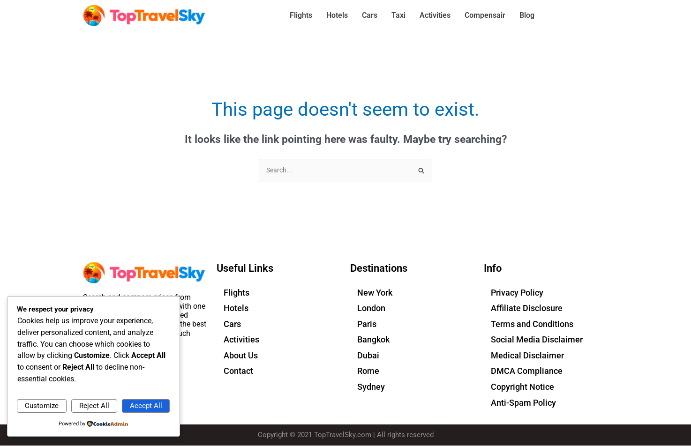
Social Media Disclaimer (537, 340)
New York (374, 293)
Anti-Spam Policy (523, 403)
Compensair (485, 15)
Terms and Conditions (532, 324)
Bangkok (373, 340)
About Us (241, 356)
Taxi (398, 15)
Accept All (146, 405)
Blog (526, 15)
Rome (368, 372)
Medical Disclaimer (527, 356)
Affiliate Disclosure (527, 308)
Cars (369, 15)
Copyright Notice (522, 387)
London (371, 308)
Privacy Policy (517, 293)
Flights (301, 15)
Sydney (371, 387)
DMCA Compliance (527, 372)
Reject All (94, 405)
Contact (238, 372)
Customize (42, 405)
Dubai (368, 356)
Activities (435, 15)
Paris (366, 324)
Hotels (337, 15)
